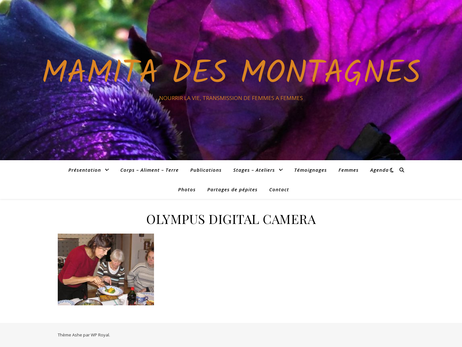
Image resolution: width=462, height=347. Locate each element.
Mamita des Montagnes (231, 74)
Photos (187, 189)
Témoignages (310, 170)
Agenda (379, 170)
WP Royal (100, 335)
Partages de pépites (232, 189)
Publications (206, 170)
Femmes (348, 170)
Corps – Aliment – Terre (149, 170)
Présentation (84, 170)
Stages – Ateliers (254, 170)
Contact (279, 189)
